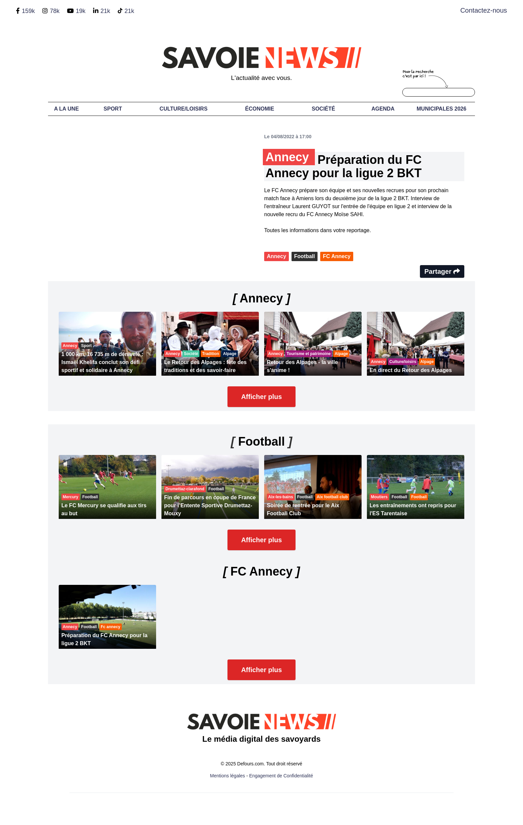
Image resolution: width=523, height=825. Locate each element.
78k (54, 11)
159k (28, 11)
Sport (113, 109)
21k (105, 11)
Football (304, 256)
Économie (259, 109)
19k (80, 11)
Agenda (382, 109)
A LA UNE (66, 109)
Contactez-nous (483, 10)
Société (323, 109)
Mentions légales (227, 775)
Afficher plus (261, 396)
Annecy (276, 256)
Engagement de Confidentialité (281, 775)
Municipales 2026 (441, 109)
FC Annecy (337, 256)
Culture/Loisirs (183, 109)
